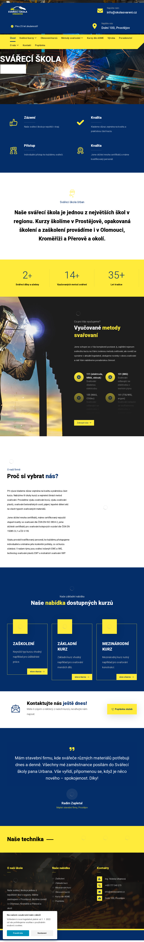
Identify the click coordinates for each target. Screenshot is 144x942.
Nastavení (42, 933)
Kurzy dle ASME (61, 896)
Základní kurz (60, 883)
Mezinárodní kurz (61, 887)
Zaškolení (58, 878)
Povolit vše (18, 933)
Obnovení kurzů (61, 892)
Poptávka (58, 901)
